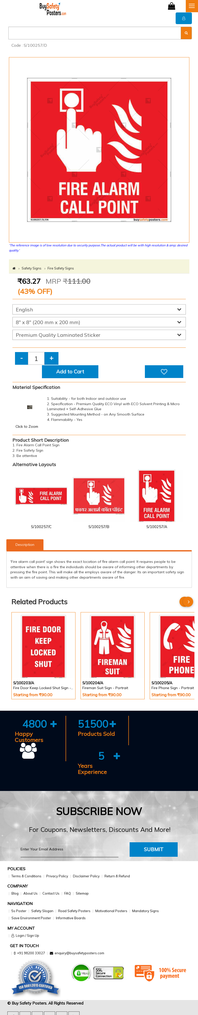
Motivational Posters (111, 911)
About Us (30, 893)
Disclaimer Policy (86, 876)
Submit (153, 849)
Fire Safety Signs (61, 268)
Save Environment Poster (31, 918)
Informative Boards (71, 918)
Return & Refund (117, 876)
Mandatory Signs (145, 911)
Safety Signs (31, 268)
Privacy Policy (57, 876)
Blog (15, 893)
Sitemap (82, 893)
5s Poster (18, 911)
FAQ (67, 893)
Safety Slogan (42, 911)
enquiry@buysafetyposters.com (79, 953)
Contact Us (50, 893)
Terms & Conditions (26, 876)
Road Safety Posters (74, 911)
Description (25, 544)
